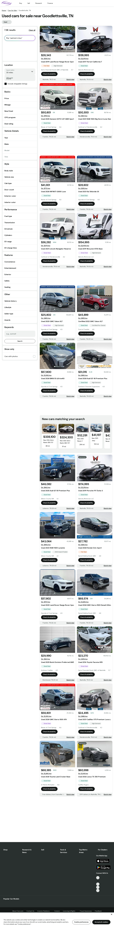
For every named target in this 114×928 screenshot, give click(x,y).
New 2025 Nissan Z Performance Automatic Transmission (81, 443)
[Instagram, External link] (97, 887)
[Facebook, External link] (97, 881)
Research (38, 3)
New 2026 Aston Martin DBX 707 (48, 441)
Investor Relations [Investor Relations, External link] (44, 911)
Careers (57, 911)
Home (4, 10)
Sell (28, 3)
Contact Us (30, 911)
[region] (57, 920)
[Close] (111, 914)
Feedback (98, 911)
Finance (50, 3)
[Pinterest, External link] (97, 890)
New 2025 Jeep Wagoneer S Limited (95, 441)
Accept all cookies (101, 922)
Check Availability (49, 74)
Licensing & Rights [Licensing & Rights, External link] (70, 911)
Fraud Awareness (86, 911)
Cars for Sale (12, 10)
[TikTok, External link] (97, 877)
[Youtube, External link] (97, 884)
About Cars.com (17, 911)
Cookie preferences (81, 922)
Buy (20, 3)
